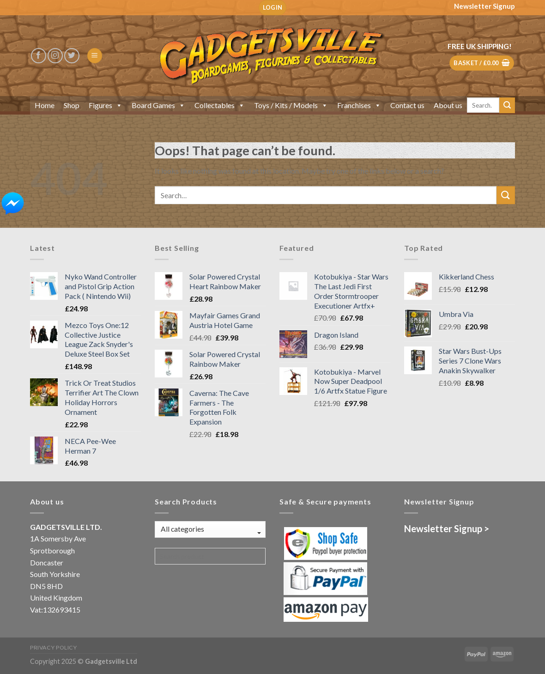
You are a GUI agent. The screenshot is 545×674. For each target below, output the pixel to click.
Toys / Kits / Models (291, 105)
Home (44, 105)
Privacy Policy (53, 647)
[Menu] (94, 55)
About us (448, 105)
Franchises (359, 105)
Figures (105, 105)
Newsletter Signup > (446, 528)
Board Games (158, 105)
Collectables (219, 105)
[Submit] (507, 105)
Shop (71, 105)
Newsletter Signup (484, 6)
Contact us (407, 105)
